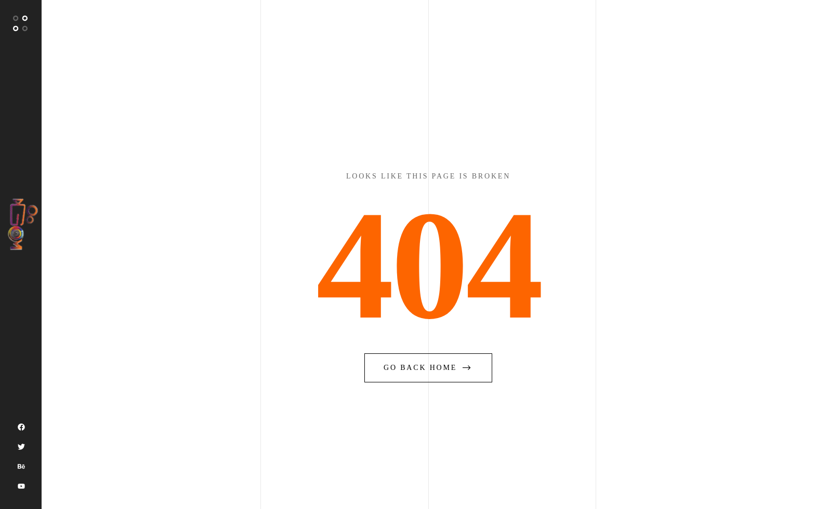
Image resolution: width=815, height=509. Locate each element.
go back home (428, 368)
